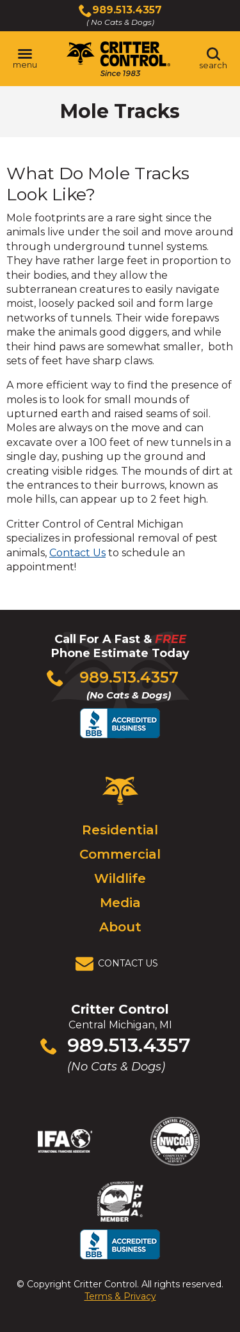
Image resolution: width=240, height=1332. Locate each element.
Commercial (120, 854)
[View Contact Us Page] (120, 964)
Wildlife (120, 878)
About (120, 927)
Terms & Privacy (120, 1296)
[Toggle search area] (213, 58)
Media (120, 902)
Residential (120, 830)
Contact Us (77, 553)
